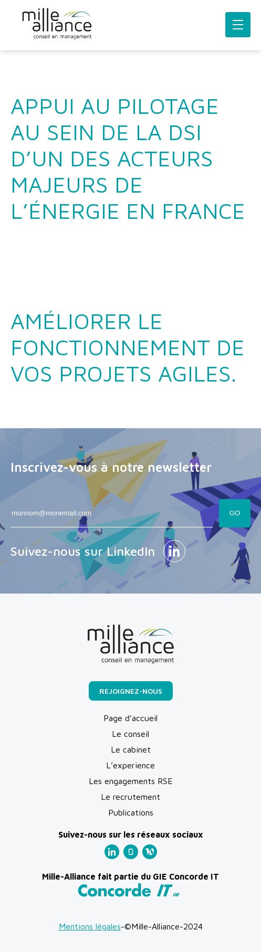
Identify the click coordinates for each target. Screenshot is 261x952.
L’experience (130, 765)
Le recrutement (130, 796)
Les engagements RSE (131, 781)
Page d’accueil (130, 718)
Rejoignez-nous (130, 690)
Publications (130, 812)
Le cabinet (131, 749)
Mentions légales (90, 926)
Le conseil (130, 733)
